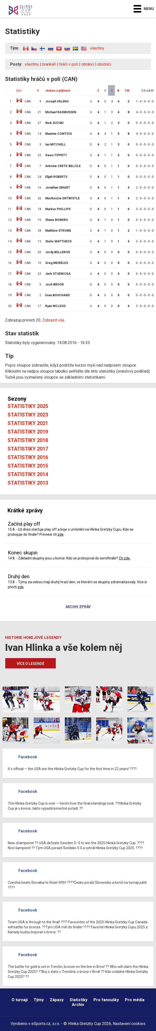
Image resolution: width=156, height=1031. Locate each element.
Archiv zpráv (78, 607)
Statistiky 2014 (28, 474)
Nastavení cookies (129, 1023)
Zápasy (57, 999)
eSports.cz (40, 1023)
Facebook (27, 757)
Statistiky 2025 (28, 406)
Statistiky (78, 999)
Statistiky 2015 (28, 466)
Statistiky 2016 (28, 457)
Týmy (39, 999)
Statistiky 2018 (28, 440)
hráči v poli (68, 64)
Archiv (78, 1004)
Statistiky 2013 (28, 483)
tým (19, 90)
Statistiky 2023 (28, 415)
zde (61, 534)
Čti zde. (125, 558)
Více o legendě (30, 664)
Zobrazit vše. (53, 320)
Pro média (134, 999)
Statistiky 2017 (28, 449)
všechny (97, 48)
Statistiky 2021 (28, 423)
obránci (87, 64)
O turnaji (20, 999)
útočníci (104, 64)
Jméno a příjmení (57, 90)
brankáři (49, 64)
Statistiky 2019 (28, 432)
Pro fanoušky (106, 999)
